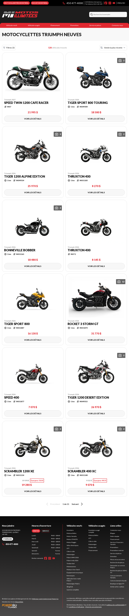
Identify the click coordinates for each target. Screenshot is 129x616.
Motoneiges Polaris (73, 584)
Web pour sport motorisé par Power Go (45, 599)
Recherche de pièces (117, 562)
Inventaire (70, 530)
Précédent (52, 504)
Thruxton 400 (79, 176)
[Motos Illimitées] (20, 14)
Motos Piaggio (71, 542)
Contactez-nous (117, 25)
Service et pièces (95, 25)
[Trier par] (113, 47)
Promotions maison (117, 550)
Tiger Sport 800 (17, 324)
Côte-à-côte (71, 551)
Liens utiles (115, 526)
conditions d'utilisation (76, 607)
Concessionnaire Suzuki (118, 581)
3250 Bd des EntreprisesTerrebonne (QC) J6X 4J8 (93, 3)
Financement (55, 25)
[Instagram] (109, 3)
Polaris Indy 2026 (72, 560)
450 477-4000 (72, 3)
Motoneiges (71, 554)
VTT (68, 548)
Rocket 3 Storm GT (83, 324)
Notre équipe (114, 536)
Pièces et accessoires (117, 559)
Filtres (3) (8, 47)
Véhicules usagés (34, 25)
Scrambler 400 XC (82, 471)
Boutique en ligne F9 (117, 584)
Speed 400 (11, 397)
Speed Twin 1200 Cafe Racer (26, 102)
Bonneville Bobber (19, 250)
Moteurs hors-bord (73, 570)
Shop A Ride (19, 602)
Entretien (113, 556)
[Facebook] (105, 3)
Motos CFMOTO (72, 539)
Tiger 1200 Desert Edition (88, 397)
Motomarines (71, 566)
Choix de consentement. (93, 607)
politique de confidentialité (116, 605)
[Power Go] (30, 606)
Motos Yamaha (72, 536)
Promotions (74, 25)
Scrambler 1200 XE (19, 471)
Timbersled (70, 563)
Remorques (71, 576)
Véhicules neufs (11, 25)
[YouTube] (113, 3)
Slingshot (70, 587)
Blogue (112, 533)
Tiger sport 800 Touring (88, 102)
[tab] (36, 531)
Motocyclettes (71, 533)
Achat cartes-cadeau (117, 587)
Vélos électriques (72, 545)
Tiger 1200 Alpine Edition (24, 176)
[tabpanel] (46, 545)
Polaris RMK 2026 (73, 557)
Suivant (78, 504)
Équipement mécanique (75, 573)
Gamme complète (73, 590)
